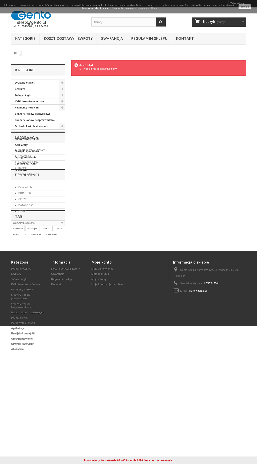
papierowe (31, 320)
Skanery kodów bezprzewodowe (35, 120)
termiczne (52, 314)
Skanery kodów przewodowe (32, 113)
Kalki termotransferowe (29, 101)
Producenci (27, 235)
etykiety (18, 308)
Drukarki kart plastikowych (31, 126)
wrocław (36, 314)
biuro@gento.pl (198, 380)
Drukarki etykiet (25, 82)
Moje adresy (98, 368)
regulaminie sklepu (147, 8)
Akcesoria (21, 169)
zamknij (245, 7)
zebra (58, 308)
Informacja (26, 185)
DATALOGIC (25, 264)
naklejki (32, 308)
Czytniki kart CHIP (26, 163)
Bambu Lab (25, 245)
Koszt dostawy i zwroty (68, 38)
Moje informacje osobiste (107, 373)
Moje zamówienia (102, 358)
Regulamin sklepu (149, 38)
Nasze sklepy (26, 220)
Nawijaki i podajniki (27, 151)
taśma (17, 320)
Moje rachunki (100, 363)
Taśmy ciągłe (23, 95)
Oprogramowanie (25, 157)
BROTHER (24, 251)
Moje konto (101, 351)
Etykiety (20, 88)
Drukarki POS (23, 132)
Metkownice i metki (27, 138)
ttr (25, 314)
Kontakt (185, 38)
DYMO (22, 270)
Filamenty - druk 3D (27, 107)
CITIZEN (23, 258)
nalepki (46, 308)
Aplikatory (21, 144)
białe (16, 314)
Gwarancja (112, 38)
